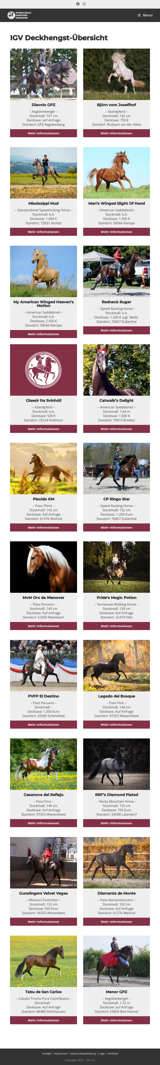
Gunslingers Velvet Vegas (43, 893)
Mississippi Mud (43, 203)
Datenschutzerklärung (83, 1053)
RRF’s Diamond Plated (116, 795)
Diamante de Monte (117, 893)
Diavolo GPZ (43, 105)
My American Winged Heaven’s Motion (43, 304)
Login (103, 1053)
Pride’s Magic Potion (116, 597)
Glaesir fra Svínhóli (43, 400)
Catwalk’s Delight (116, 400)
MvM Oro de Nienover (43, 597)
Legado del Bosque (116, 696)
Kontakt (44, 1053)
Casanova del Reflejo (43, 795)
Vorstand (115, 1053)
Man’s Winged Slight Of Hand (116, 203)
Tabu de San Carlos (43, 992)
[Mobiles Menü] (145, 15)
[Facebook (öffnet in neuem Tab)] (78, 4)
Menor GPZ (116, 992)
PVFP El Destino (43, 696)
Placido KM (43, 499)
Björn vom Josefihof (116, 105)
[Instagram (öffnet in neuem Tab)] (83, 4)
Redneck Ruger (116, 302)
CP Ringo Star (116, 499)
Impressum (59, 1053)
